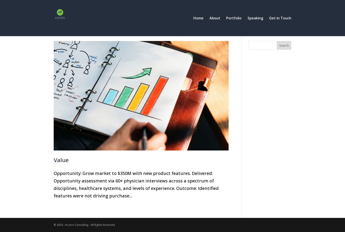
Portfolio (234, 18)
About (214, 18)
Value (61, 160)
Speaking (255, 18)
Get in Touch (280, 18)
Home (198, 18)
